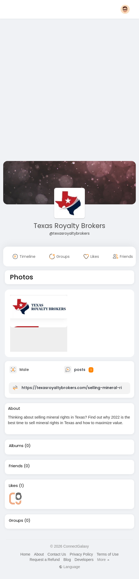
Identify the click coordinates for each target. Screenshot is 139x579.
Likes (13, 485)
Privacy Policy (81, 554)
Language (69, 567)
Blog (67, 559)
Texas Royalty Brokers (69, 225)
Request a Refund (45, 559)
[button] (125, 9)
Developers (84, 559)
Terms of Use (107, 554)
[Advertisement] (65, 91)
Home (25, 554)
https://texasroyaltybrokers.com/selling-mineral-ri (72, 387)
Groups (16, 520)
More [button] (103, 559)
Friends (16, 466)
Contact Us (56, 554)
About (39, 554)
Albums (16, 446)
